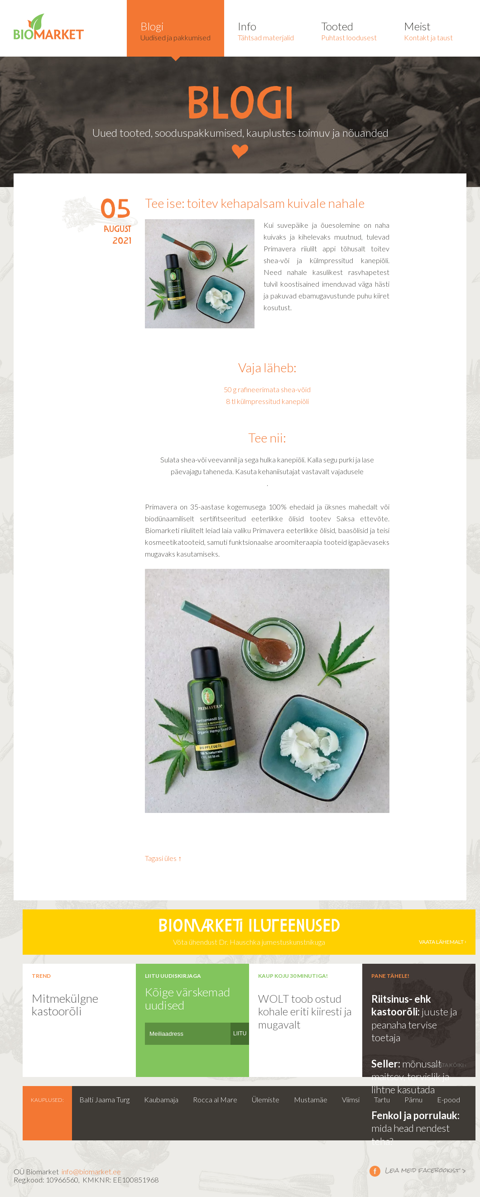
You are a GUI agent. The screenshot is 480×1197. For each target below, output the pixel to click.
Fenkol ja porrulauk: (415, 1115)
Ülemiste (265, 1099)
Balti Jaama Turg (104, 1099)
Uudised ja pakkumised (175, 30)
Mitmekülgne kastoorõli (65, 1005)
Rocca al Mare (215, 1099)
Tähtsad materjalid (266, 30)
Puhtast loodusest (349, 30)
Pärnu (413, 1099)
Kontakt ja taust (428, 30)
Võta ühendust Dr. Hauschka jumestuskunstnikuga (249, 932)
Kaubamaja (161, 1099)
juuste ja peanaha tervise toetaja (414, 1024)
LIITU (239, 1033)
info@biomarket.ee (91, 1171)
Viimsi (351, 1099)
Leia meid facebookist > (375, 1171)
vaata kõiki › (449, 1065)
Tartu (382, 1099)
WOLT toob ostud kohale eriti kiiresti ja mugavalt (305, 1011)
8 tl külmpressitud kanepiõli (267, 401)
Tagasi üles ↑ (163, 858)
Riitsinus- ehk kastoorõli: (401, 1005)
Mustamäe (310, 1099)
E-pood (448, 1099)
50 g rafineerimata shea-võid (267, 389)
